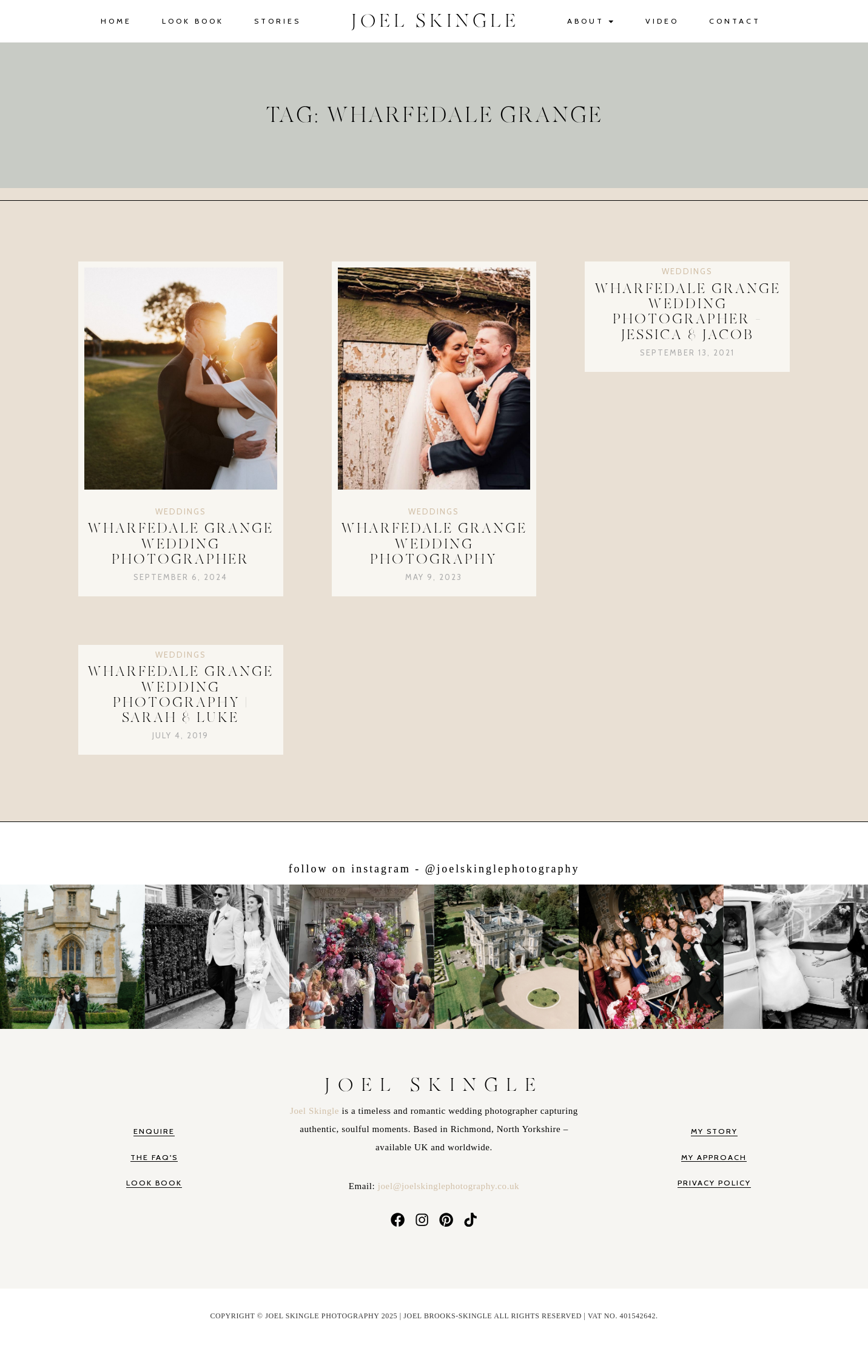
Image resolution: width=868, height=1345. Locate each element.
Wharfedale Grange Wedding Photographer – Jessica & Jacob (687, 312)
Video (662, 20)
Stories (277, 20)
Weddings (180, 511)
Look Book (193, 20)
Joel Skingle (315, 1111)
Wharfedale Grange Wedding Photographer (180, 544)
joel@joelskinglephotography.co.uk (448, 1186)
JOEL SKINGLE (435, 21)
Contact (735, 20)
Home (116, 20)
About (591, 21)
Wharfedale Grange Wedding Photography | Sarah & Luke (180, 695)
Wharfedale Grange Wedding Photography (434, 544)
